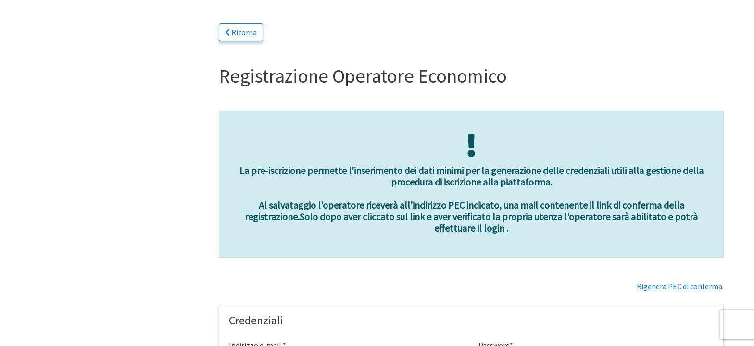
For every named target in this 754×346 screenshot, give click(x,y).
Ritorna (241, 32)
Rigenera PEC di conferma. (680, 286)
